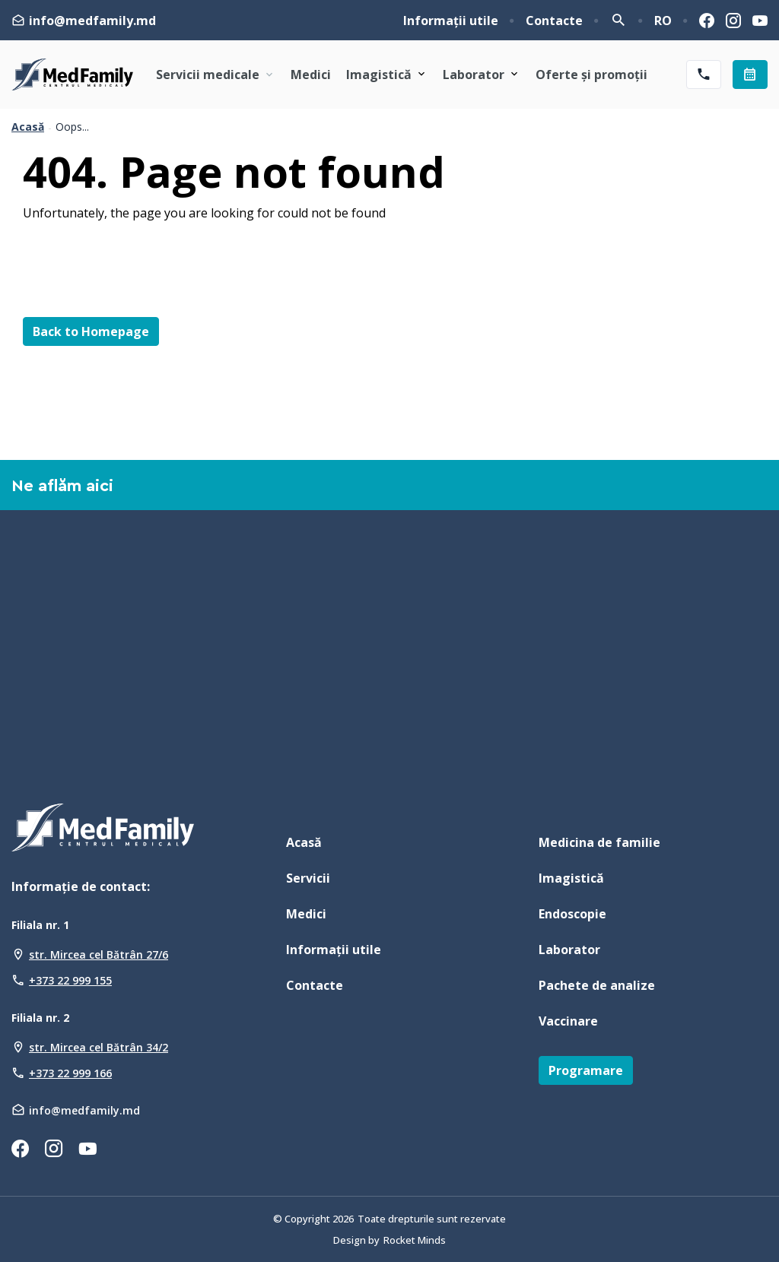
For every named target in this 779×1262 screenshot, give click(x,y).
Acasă (27, 127)
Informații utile (450, 20)
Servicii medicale (215, 74)
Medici (311, 74)
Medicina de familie (599, 842)
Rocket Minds (414, 1240)
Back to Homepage (91, 331)
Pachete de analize (597, 985)
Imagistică (379, 74)
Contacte (554, 20)
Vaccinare (568, 1021)
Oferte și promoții (591, 74)
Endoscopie (572, 913)
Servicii (308, 878)
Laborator (473, 74)
